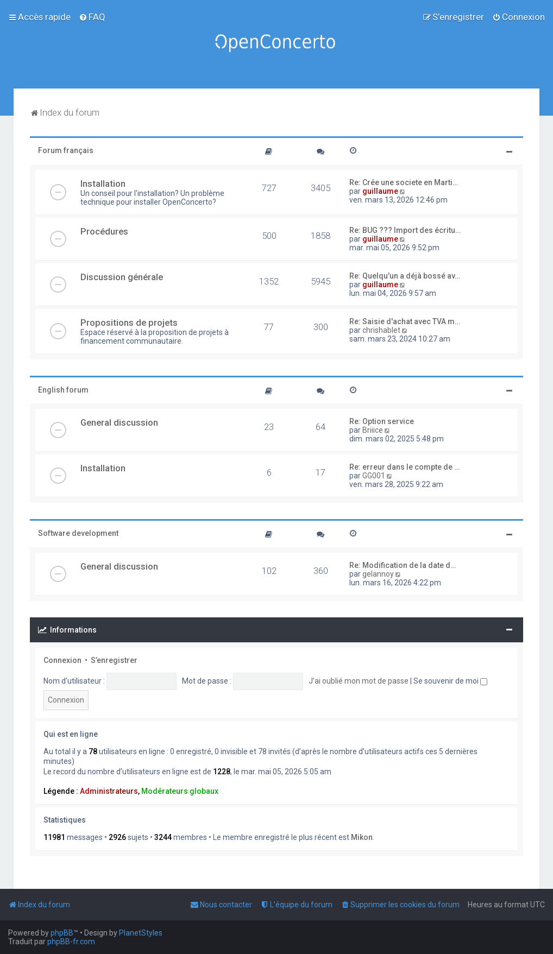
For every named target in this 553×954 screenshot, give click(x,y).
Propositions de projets (129, 322)
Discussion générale (121, 276)
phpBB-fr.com (71, 941)
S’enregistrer (114, 660)
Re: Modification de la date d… (402, 565)
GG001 (373, 475)
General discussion (119, 422)
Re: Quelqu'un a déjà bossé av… (404, 275)
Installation (102, 183)
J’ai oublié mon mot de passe (359, 681)
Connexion (62, 660)
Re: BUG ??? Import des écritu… (405, 230)
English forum (63, 390)
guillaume (380, 191)
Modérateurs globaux (179, 791)
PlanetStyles (140, 932)
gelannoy (378, 574)
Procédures (104, 231)
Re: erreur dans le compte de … (404, 467)
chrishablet (381, 330)
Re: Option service (381, 421)
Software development (78, 533)
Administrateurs (109, 791)
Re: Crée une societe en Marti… (403, 182)
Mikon (362, 837)
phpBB (62, 932)
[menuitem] (92, 16)
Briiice (372, 430)
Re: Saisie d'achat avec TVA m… (404, 321)
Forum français (65, 150)
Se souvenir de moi (450, 681)
